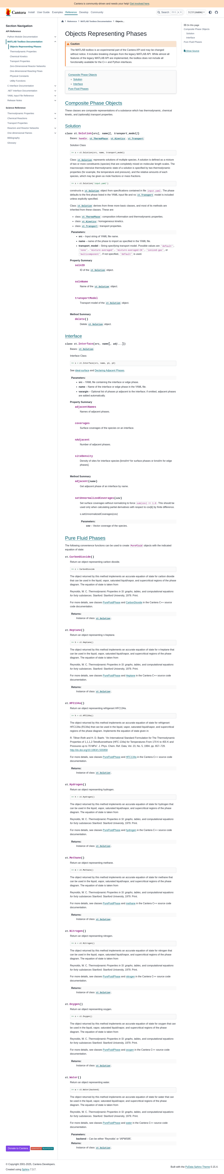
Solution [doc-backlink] (73, 126)
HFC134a (131, 757)
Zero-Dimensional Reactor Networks (28, 66)
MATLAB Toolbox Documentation (24, 41)
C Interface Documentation (20, 86)
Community (97, 12)
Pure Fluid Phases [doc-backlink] (85, 538)
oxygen (130, 1049)
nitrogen (130, 976)
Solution (77, 79)
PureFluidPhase (111, 602)
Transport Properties (20, 61)
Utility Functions (18, 81)
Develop (83, 12)
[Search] (170, 12)
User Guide (43, 12)
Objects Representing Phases (25, 46)
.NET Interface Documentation (22, 90)
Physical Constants (19, 76)
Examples (57, 12)
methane (130, 903)
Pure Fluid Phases (78, 88)
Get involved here (139, 3)
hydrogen (131, 830)
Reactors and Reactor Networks (23, 128)
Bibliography (13, 138)
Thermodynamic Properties (23, 51)
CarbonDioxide (134, 602)
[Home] (62, 21)
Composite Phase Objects (82, 74)
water (129, 1123)
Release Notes (14, 100)
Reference (71, 12)
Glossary (11, 143)
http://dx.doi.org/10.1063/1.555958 (89, 750)
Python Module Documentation (22, 36)
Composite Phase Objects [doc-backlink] (93, 103)
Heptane (130, 675)
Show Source (191, 51)
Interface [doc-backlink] (73, 336)
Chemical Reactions (17, 118)
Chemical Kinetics (18, 56)
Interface (78, 84)
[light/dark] (210, 12)
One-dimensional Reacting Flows (26, 71)
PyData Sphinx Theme (197, 1167)
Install (31, 12)
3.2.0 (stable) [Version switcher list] (195, 12)
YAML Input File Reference (20, 95)
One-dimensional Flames (19, 133)
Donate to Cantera (18, 1148)
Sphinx (25, 1169)
